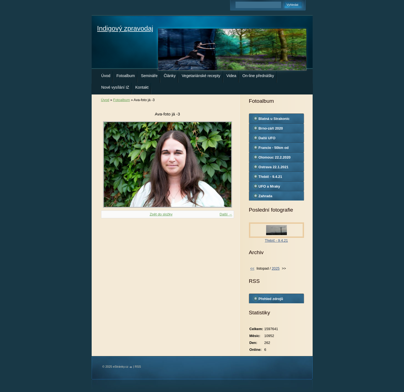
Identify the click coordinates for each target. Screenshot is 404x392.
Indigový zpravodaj (125, 28)
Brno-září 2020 (271, 128)
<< (252, 268)
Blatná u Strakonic (274, 119)
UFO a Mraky (269, 186)
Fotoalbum (125, 75)
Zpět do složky (161, 214)
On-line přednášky (258, 75)
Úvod (105, 75)
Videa (231, 75)
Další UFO (267, 138)
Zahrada (265, 196)
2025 (275, 268)
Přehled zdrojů (271, 299)
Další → (226, 214)
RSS (138, 366)
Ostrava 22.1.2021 (274, 167)
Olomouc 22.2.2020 (275, 157)
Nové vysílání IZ (115, 87)
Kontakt (141, 87)
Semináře (149, 75)
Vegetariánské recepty (201, 75)
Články (170, 75)
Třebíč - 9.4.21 (270, 177)
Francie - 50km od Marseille (274, 149)
